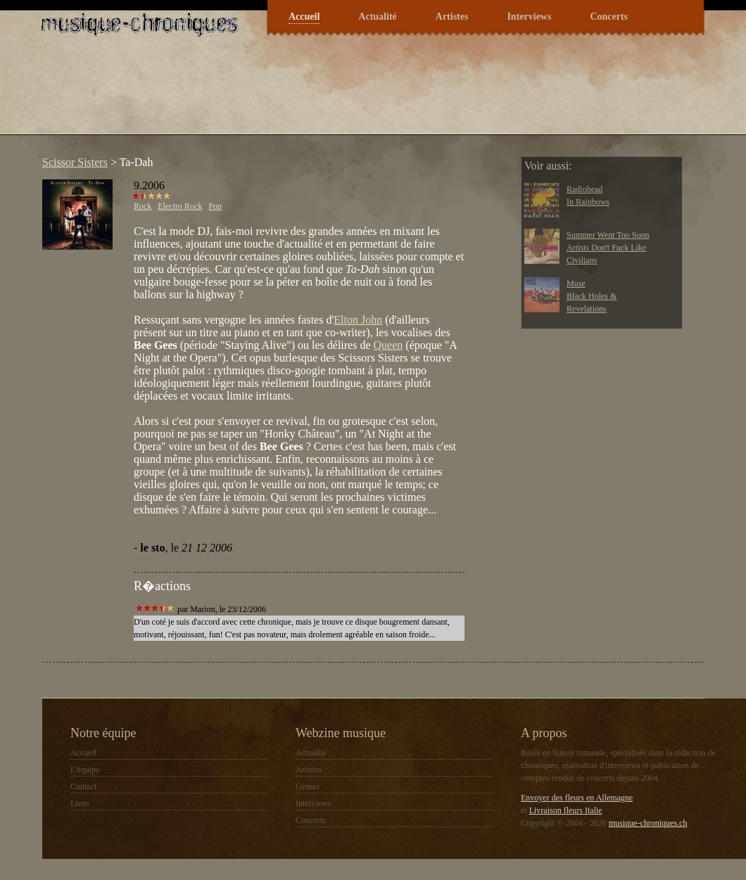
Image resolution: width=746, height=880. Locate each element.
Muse (576, 283)
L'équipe (84, 769)
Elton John (358, 320)
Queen (388, 345)
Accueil (304, 16)
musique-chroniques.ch (648, 823)
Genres (308, 786)
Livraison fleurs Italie (565, 810)
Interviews (529, 16)
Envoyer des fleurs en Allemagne (577, 798)
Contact (83, 786)
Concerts (609, 16)
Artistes (452, 16)
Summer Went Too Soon (608, 235)
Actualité (377, 16)
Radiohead (584, 189)
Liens (79, 803)
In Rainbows (588, 202)
